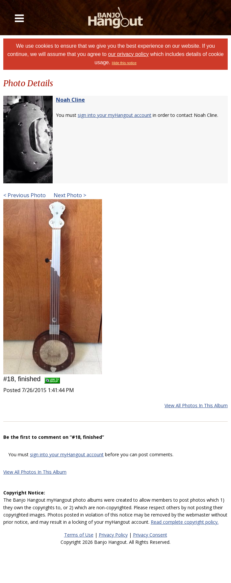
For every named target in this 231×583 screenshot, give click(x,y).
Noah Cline (70, 99)
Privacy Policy (113, 535)
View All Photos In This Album (196, 405)
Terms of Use (78, 535)
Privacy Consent (150, 535)
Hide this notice (124, 63)
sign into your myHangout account (114, 115)
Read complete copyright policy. (184, 522)
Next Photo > (69, 195)
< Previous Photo (24, 195)
